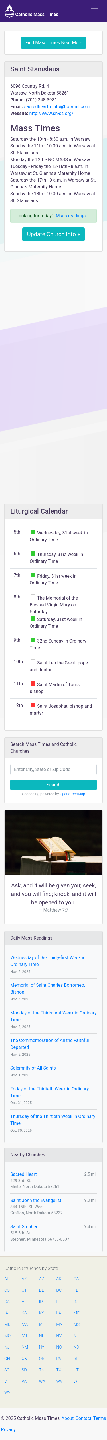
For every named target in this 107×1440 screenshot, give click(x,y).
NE (41, 1336)
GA (7, 1301)
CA (76, 1279)
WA (42, 1381)
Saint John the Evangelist (35, 1200)
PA (58, 1358)
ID (41, 1301)
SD (24, 1370)
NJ (6, 1347)
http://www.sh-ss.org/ (51, 113)
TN (42, 1370)
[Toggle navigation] (94, 11)
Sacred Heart (23, 1174)
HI (24, 1301)
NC (59, 1347)
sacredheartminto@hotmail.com (57, 106)
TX (58, 1370)
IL (57, 1301)
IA (6, 1313)
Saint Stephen (24, 1226)
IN (76, 1301)
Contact (84, 1418)
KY (41, 1313)
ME (76, 1313)
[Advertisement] (53, 312)
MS (76, 1324)
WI (76, 1381)
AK (24, 1279)
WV (59, 1381)
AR (58, 1279)
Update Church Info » (53, 234)
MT (24, 1336)
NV (59, 1336)
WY (7, 1392)
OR (42, 1358)
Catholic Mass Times (31, 11)
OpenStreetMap (72, 794)
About (68, 1418)
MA (24, 1324)
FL (76, 1290)
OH (7, 1358)
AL (6, 1279)
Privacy (8, 1429)
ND (76, 1347)
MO (7, 1336)
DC (59, 1290)
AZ (41, 1279)
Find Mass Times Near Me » (53, 42)
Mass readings (71, 215)
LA (58, 1313)
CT (24, 1290)
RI (75, 1358)
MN (59, 1324)
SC (6, 1370)
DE (41, 1290)
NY (42, 1347)
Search (53, 784)
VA (24, 1381)
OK (24, 1358)
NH (76, 1336)
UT (76, 1370)
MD (7, 1324)
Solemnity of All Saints (33, 1068)
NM (24, 1347)
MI (41, 1324)
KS (24, 1313)
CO (7, 1290)
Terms (99, 1418)
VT (6, 1381)
